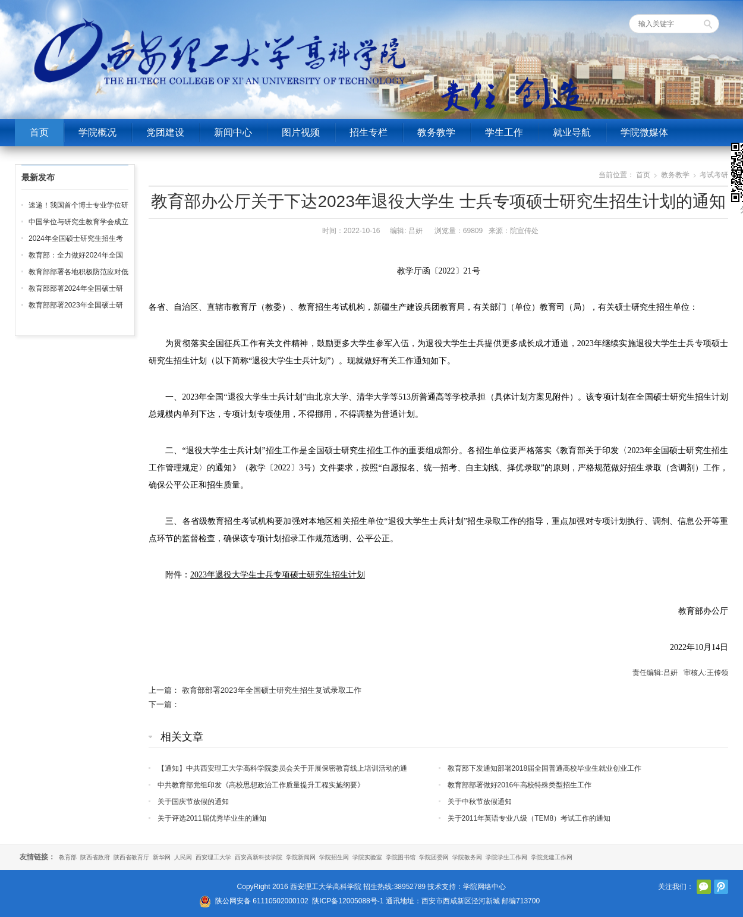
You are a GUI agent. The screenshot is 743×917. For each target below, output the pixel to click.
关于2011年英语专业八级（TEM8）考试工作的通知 (529, 818)
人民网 (183, 857)
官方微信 (704, 887)
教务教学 (436, 132)
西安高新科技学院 (258, 857)
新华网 (162, 857)
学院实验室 (367, 857)
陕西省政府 (95, 857)
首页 (39, 132)
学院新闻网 (301, 857)
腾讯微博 (721, 887)
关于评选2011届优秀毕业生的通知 (212, 818)
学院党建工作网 (551, 857)
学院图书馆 (400, 857)
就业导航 (572, 132)
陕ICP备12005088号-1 (347, 901)
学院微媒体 (644, 132)
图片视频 (301, 132)
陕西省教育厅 (131, 857)
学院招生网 (334, 857)
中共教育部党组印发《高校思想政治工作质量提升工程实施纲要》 (261, 785)
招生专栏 (369, 132)
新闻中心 (233, 132)
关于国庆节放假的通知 (193, 801)
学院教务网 (467, 857)
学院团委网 (434, 857)
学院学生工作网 (506, 857)
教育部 (68, 857)
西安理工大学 (213, 857)
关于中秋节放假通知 (480, 801)
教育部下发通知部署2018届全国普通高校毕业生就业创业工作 (545, 768)
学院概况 (97, 132)
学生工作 (504, 132)
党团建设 (165, 132)
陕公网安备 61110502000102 (261, 901)
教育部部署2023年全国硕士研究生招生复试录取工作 (271, 690)
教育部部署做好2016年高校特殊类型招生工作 (520, 785)
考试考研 (714, 175)
